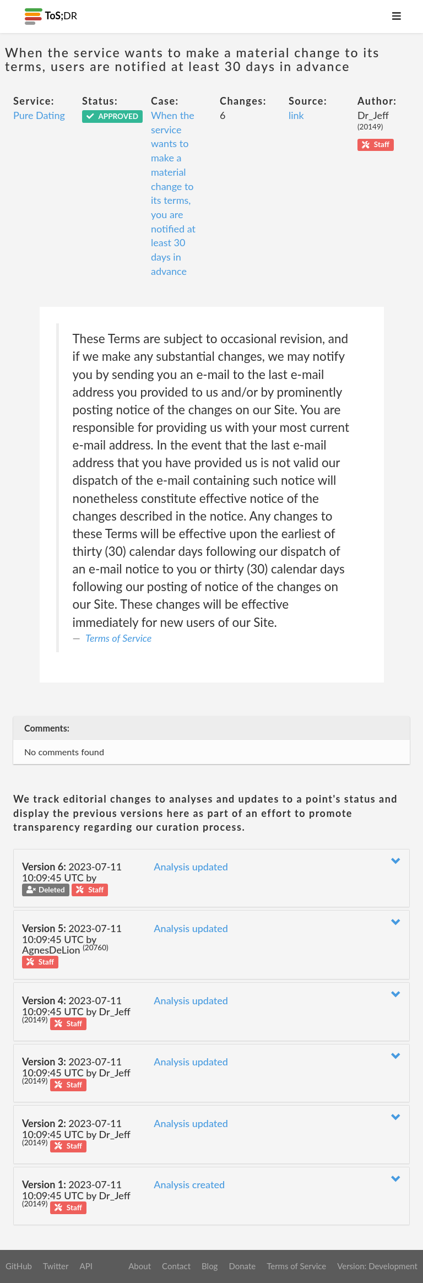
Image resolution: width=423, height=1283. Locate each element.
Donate (242, 1266)
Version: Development (377, 1266)
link (296, 115)
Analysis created (189, 1184)
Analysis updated (191, 866)
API (85, 1266)
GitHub (19, 1266)
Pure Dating (39, 115)
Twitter (56, 1266)
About (139, 1266)
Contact (176, 1266)
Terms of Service (118, 638)
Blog (210, 1266)
